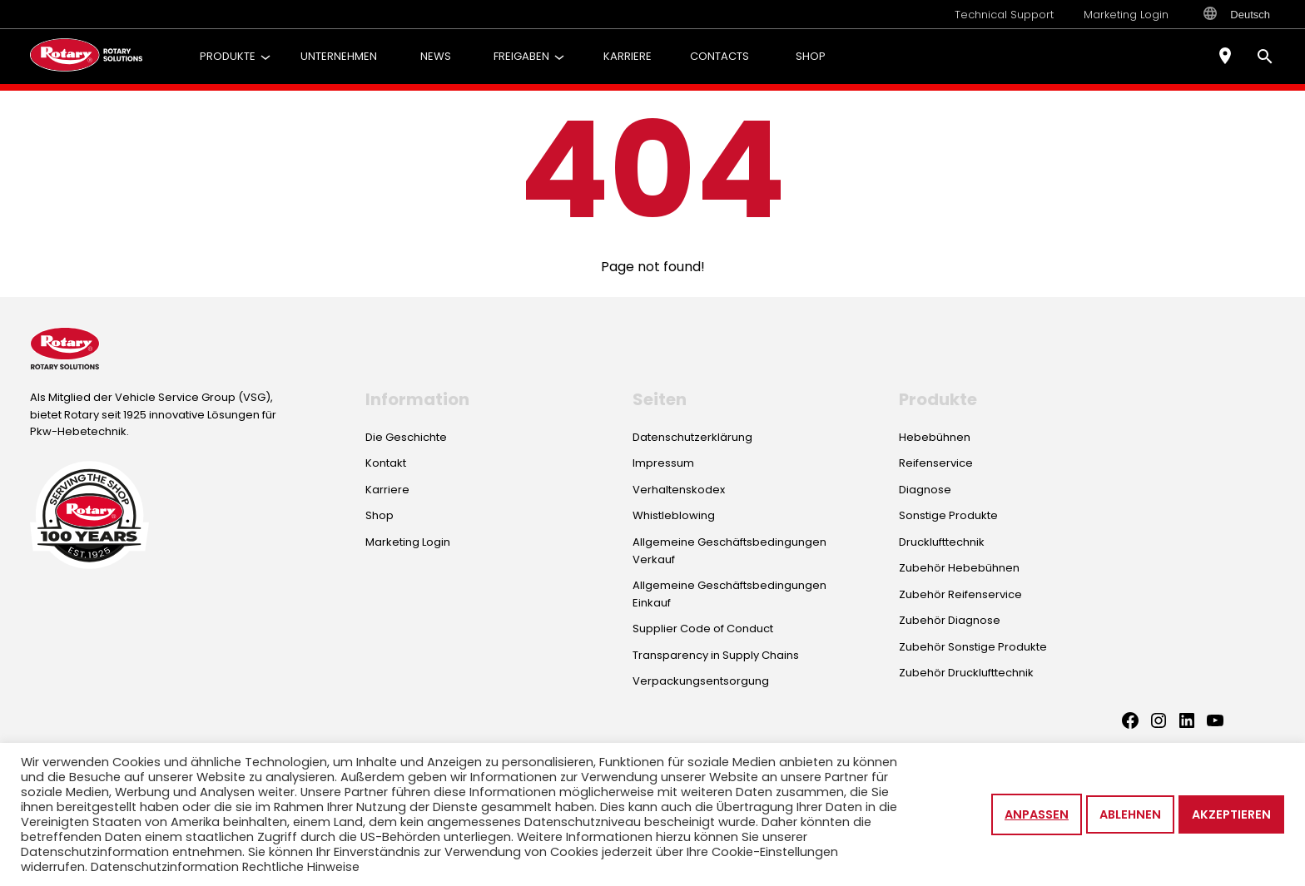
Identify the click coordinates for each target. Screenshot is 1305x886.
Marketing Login (1126, 14)
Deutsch (1236, 14)
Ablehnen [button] (1130, 814)
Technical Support (1004, 14)
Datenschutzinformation (165, 867)
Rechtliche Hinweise (301, 867)
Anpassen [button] (1037, 814)
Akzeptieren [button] (1231, 814)
